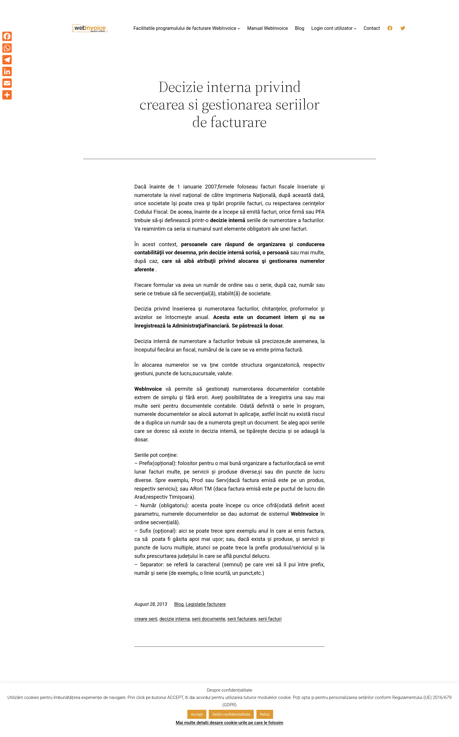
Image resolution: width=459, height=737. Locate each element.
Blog (179, 604)
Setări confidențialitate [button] (231, 714)
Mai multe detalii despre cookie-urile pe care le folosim (229, 722)
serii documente (208, 619)
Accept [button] (197, 714)
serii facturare (241, 619)
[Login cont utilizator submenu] (355, 28)
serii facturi (270, 619)
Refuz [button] (265, 714)
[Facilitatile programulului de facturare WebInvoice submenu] (238, 28)
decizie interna (175, 619)
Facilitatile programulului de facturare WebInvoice (184, 28)
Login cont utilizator (331, 28)
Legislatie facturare (206, 604)
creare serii (145, 619)
